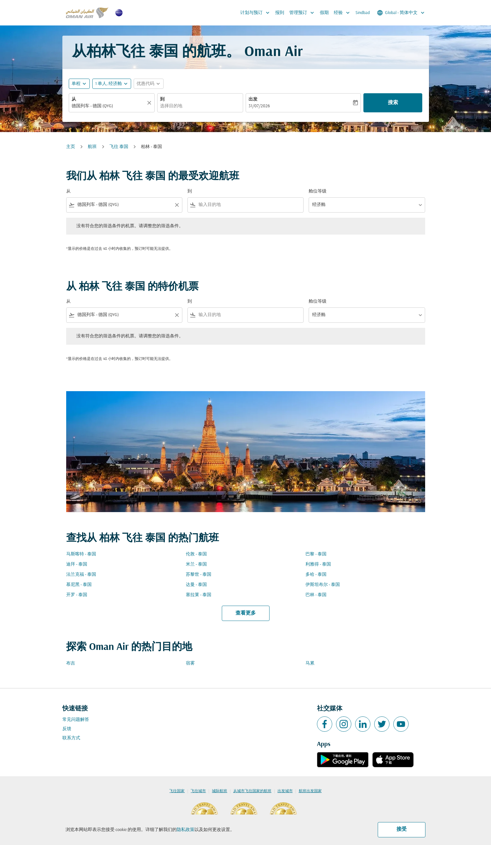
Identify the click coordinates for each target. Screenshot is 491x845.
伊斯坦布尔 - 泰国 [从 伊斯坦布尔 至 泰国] (322, 584)
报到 (279, 13)
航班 (92, 146)
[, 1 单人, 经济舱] (108, 84)
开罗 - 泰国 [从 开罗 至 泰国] (76, 595)
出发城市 (285, 791)
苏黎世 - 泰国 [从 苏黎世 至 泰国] (198, 574)
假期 (324, 13)
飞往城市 (198, 791)
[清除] (150, 103)
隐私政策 (185, 829)
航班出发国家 (310, 791)
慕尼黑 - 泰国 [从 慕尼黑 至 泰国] (79, 584)
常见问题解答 (75, 719)
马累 (309, 663)
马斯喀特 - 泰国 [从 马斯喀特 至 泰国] (81, 554)
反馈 (66, 729)
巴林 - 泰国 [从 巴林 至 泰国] (315, 595)
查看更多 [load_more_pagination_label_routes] (245, 613)
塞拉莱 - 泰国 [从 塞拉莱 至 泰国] (198, 595)
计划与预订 (256, 12)
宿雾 (190, 663)
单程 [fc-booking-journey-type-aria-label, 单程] (76, 83)
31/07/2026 (259, 106)
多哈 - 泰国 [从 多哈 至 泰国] (315, 574)
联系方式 (71, 738)
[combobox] (108, 106)
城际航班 (219, 791)
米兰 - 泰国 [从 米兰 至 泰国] (196, 564)
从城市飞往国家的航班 (252, 791)
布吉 (70, 663)
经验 (343, 12)
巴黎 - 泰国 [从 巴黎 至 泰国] (315, 554)
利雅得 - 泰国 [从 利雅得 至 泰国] (318, 564)
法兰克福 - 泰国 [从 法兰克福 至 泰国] (81, 574)
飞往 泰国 (118, 146)
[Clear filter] (176, 205)
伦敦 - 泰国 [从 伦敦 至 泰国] (196, 554)
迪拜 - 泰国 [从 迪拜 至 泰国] (76, 564)
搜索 (393, 102)
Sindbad (362, 13)
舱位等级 (317, 191)
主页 (70, 146)
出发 (253, 99)
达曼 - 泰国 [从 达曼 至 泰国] (196, 584)
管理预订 (303, 12)
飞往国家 (177, 791)
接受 (401, 829)
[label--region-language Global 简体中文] (401, 12)
